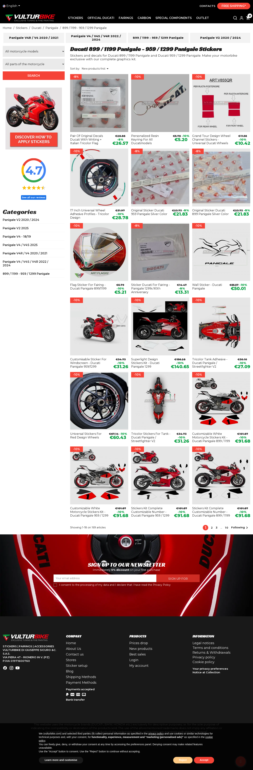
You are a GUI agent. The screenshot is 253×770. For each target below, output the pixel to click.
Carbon (144, 18)
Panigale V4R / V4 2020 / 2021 (25, 253)
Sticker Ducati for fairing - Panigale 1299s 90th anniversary (150, 288)
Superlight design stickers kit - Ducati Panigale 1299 (145, 363)
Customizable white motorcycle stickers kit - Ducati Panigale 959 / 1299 (89, 512)
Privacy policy (204, 657)
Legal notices (203, 643)
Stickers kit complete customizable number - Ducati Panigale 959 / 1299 (150, 512)
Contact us (75, 654)
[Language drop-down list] (12, 6)
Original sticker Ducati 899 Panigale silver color (210, 212)
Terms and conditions (210, 648)
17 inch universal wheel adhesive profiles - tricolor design (89, 214)
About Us (73, 649)
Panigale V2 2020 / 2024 (21, 220)
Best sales (137, 654)
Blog (69, 671)
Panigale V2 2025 (16, 228)
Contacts (207, 6)
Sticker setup (76, 666)
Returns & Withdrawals (212, 653)
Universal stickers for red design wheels (86, 435)
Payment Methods (81, 683)
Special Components (173, 18)
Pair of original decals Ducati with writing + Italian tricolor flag (86, 139)
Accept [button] (204, 760)
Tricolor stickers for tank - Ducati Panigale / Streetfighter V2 (150, 437)
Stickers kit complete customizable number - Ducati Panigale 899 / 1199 (211, 512)
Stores (71, 660)
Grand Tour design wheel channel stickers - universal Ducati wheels (211, 139)
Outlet (202, 18)
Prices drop (138, 643)
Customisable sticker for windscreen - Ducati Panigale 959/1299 (88, 363)
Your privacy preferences (210, 668)
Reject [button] (183, 760)
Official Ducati (100, 18)
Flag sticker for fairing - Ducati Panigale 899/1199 (88, 286)
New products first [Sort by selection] (96, 68)
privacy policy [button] (156, 733)
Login (133, 660)
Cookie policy (203, 662)
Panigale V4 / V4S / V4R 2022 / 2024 (25, 263)
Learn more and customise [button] (61, 760)
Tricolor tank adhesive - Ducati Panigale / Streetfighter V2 (209, 363)
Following (240, 527)
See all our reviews (33, 197)
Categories (20, 212)
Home (71, 643)
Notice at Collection (206, 672)
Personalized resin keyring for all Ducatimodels (145, 139)
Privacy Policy (162, 584)
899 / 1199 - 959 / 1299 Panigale (26, 273)
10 (227, 527)
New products (140, 649)
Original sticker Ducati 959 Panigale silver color (149, 212)
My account (139, 666)
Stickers (75, 18)
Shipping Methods (81, 677)
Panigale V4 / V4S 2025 (20, 245)
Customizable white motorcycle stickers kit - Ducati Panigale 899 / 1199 (211, 437)
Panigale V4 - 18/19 (17, 236)
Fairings (126, 18)
